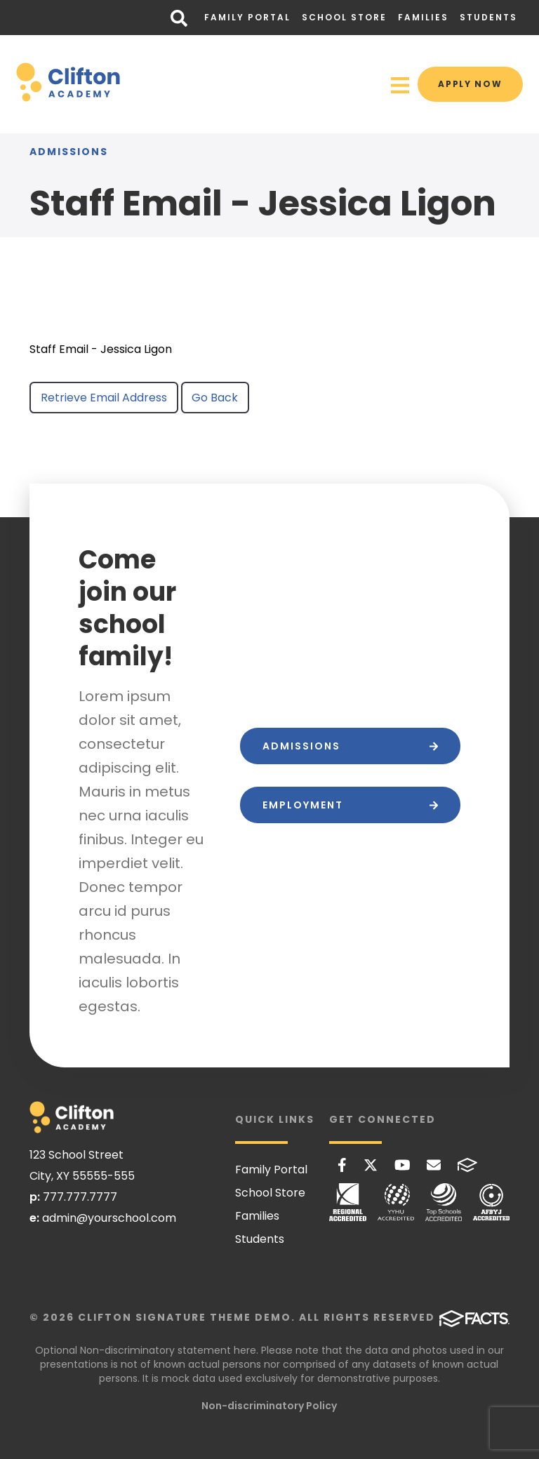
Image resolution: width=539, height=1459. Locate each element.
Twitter (371, 1165)
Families (423, 17)
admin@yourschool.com (109, 1218)
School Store (344, 17)
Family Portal (247, 17)
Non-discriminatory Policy (269, 1406)
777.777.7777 (80, 1197)
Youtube (402, 1165)
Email (434, 1165)
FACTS (467, 1165)
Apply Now (467, 84)
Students (488, 17)
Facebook (342, 1165)
